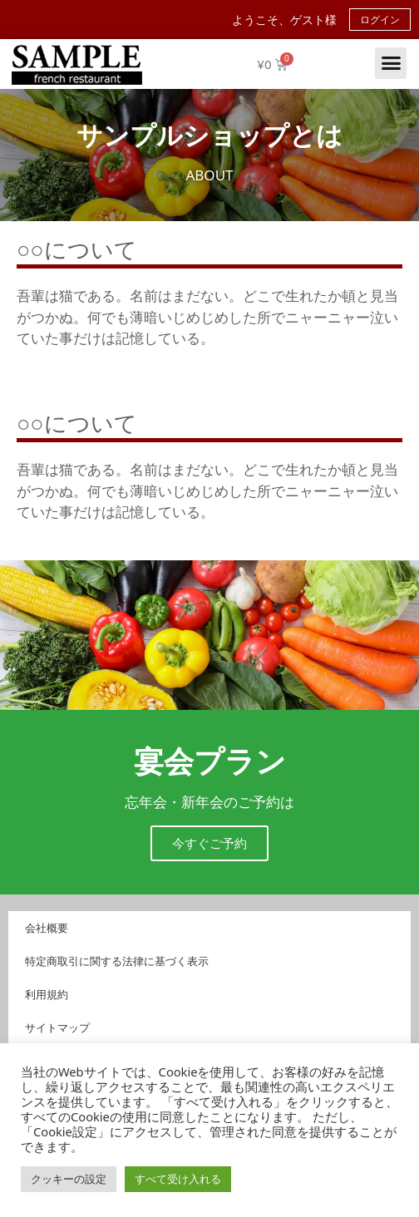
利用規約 (46, 994)
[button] (391, 63)
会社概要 (46, 927)
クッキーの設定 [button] (68, 1178)
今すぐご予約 (209, 843)
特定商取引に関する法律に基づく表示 (117, 960)
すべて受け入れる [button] (178, 1178)
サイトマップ (57, 1027)
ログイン (380, 19)
